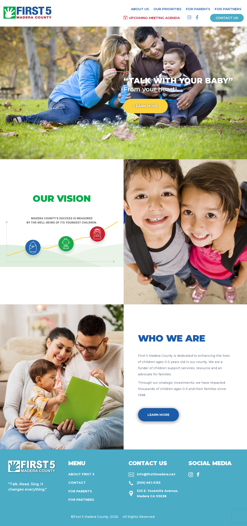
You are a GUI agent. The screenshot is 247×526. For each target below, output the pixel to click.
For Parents (198, 9)
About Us (140, 9)
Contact (77, 483)
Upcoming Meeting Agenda (154, 18)
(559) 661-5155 (149, 483)
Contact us (227, 18)
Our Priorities (167, 9)
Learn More (146, 106)
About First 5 (81, 474)
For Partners (228, 9)
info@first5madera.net (156, 474)
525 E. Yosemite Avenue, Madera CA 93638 (157, 493)
